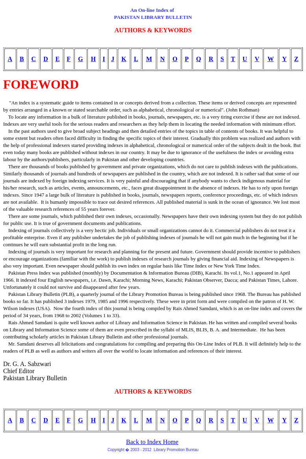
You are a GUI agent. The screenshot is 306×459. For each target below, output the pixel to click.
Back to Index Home (152, 442)
